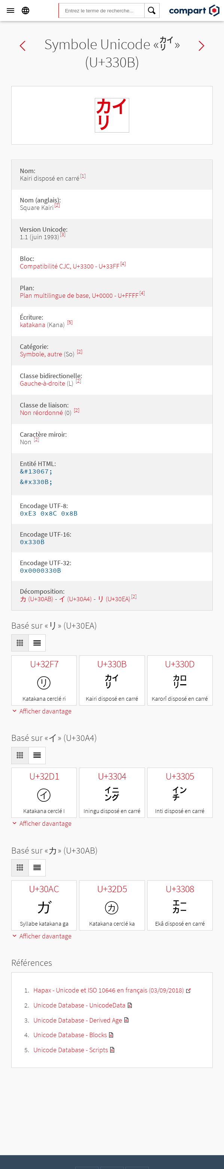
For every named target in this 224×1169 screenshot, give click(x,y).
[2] (57, 205)
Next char (201, 46)
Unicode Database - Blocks (70, 1034)
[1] (83, 176)
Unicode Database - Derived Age (77, 1020)
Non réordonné (41, 412)
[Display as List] (37, 643)
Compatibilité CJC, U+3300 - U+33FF (69, 266)
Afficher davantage (41, 711)
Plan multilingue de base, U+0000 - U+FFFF (79, 295)
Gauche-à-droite (42, 383)
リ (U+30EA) (113, 598)
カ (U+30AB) (36, 598)
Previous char (22, 46)
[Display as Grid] (19, 643)
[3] (63, 234)
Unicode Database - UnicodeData (79, 1005)
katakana (32, 324)
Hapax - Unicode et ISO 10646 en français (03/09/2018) (108, 990)
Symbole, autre (42, 354)
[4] (123, 264)
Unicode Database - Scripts (70, 1049)
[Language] (25, 10)
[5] (70, 322)
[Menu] (10, 10)
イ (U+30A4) (75, 598)
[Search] (152, 10)
